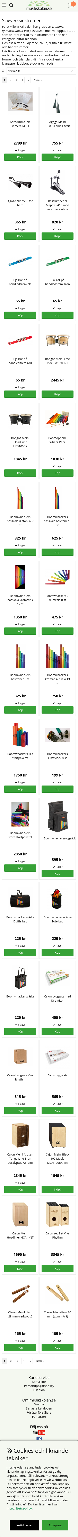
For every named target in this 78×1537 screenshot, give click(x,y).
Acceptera (55, 1525)
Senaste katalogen (39, 1408)
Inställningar (24, 1525)
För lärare (39, 1416)
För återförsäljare (39, 1412)
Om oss (39, 1404)
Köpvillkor (39, 1382)
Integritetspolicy (19, 1508)
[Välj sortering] (41, 71)
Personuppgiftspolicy (39, 1386)
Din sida (39, 1390)
